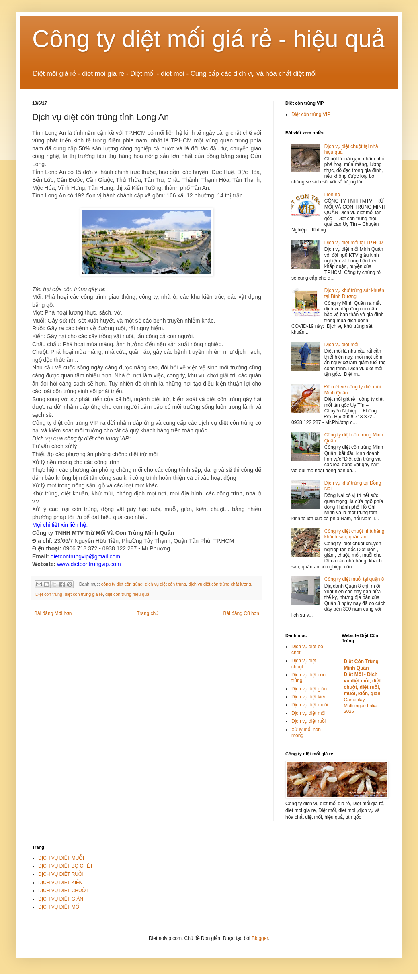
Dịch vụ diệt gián (309, 689)
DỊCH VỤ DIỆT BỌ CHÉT (65, 866)
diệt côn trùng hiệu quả (127, 594)
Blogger (260, 938)
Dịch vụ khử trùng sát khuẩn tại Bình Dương (354, 293)
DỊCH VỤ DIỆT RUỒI (61, 874)
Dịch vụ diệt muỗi (309, 705)
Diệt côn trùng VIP (310, 114)
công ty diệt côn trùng (122, 584)
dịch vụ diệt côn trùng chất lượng (220, 584)
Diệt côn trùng (48, 594)
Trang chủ (147, 613)
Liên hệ (332, 194)
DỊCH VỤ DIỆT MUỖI (61, 858)
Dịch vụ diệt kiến (308, 697)
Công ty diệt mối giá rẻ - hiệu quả (208, 38)
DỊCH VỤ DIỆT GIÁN (60, 899)
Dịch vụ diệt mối (341, 344)
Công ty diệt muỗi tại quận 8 (354, 579)
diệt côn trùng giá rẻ (84, 594)
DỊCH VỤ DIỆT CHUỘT (63, 890)
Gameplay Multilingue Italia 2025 (360, 705)
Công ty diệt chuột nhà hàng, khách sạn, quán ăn (355, 534)
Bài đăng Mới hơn (53, 613)
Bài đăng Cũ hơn (241, 613)
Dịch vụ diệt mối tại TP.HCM (354, 243)
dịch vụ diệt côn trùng (165, 584)
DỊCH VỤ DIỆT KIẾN (60, 882)
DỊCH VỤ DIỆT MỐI (59, 907)
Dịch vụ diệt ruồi (308, 721)
